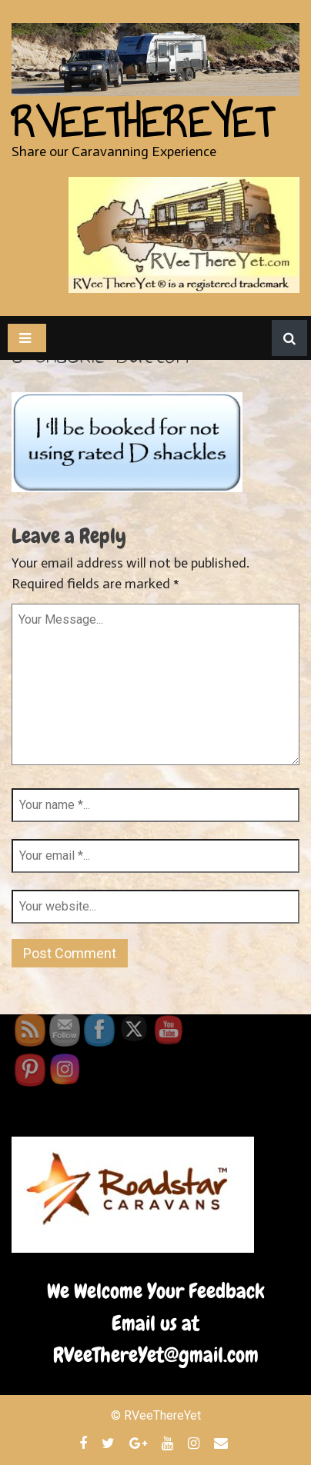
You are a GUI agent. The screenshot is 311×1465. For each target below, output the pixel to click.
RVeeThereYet (142, 123)
